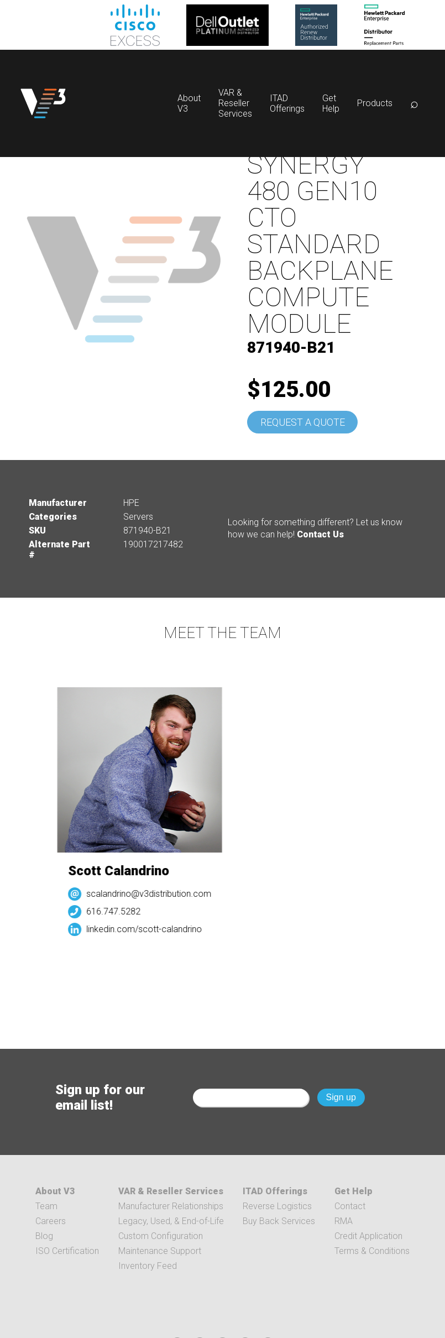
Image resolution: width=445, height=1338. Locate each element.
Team (46, 1206)
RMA (343, 1221)
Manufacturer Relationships (170, 1206)
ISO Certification (67, 1251)
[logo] (43, 103)
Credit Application (368, 1236)
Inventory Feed (147, 1266)
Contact (349, 1206)
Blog (44, 1236)
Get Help (330, 103)
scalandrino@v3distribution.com (151, 893)
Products (374, 103)
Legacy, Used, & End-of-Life (171, 1221)
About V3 (55, 1191)
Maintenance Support (159, 1251)
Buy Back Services (279, 1221)
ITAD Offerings (287, 103)
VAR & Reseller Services (235, 103)
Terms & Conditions (372, 1251)
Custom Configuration (160, 1236)
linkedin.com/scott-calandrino (147, 929)
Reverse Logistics (277, 1206)
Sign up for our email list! (100, 1097)
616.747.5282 (116, 911)
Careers (50, 1221)
